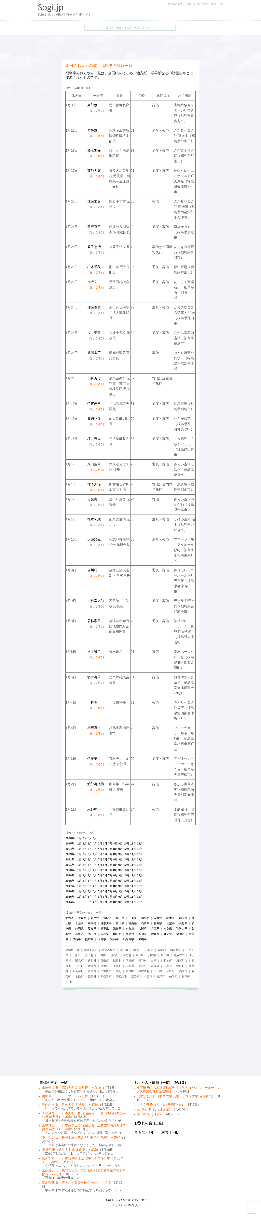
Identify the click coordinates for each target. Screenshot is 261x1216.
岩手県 (95, 918)
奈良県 (168, 928)
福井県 (158, 923)
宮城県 (107, 918)
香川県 (142, 933)
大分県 (102, 939)
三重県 (105, 928)
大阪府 (142, 928)
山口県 (117, 933)
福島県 (145, 918)
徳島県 (130, 933)
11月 (133, 843)
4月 (95, 838)
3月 (90, 838)
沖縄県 (142, 939)
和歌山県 (181, 928)
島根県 (79, 933)
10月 (126, 843)
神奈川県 (106, 923)
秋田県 (120, 918)
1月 (79, 838)
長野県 (183, 923)
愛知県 (92, 928)
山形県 (133, 918)
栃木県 (170, 918)
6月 (105, 843)
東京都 (92, 923)
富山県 (133, 923)
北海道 (69, 918)
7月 (110, 843)
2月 (84, 838)
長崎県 (77, 939)
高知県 (168, 933)
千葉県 (79, 923)
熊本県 (89, 939)
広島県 (105, 933)
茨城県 (158, 918)
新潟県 (120, 923)
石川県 (145, 923)
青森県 (82, 918)
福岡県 (180, 933)
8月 (115, 843)
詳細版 (180, 1082)
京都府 (130, 928)
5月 (100, 843)
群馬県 (183, 918)
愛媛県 (155, 933)
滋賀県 (117, 928)
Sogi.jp (135, 1205)
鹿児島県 (128, 939)
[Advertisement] (130, 47)
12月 (140, 843)
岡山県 (92, 933)
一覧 (220, 3)
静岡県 (79, 928)
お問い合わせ (201, 3)
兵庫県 (155, 928)
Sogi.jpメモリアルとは (180, 3)
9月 (120, 843)
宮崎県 (114, 939)
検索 (213, 3)
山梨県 (170, 923)
